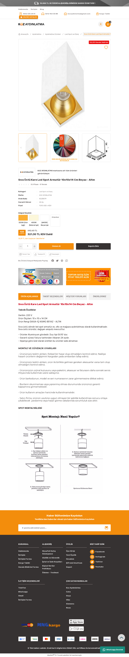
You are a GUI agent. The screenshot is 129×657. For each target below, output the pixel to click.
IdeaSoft (50, 655)
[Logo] (31, 24)
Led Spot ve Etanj (46, 192)
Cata (68, 592)
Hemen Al (56, 246)
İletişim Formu (25, 559)
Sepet (69, 567)
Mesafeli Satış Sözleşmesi (49, 552)
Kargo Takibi (24, 563)
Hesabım (70, 559)
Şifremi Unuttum (74, 563)
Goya (68, 596)
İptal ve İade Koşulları (52, 562)
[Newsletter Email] (64, 527)
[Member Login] (100, 24)
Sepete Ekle (93, 246)
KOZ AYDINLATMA (45, 195)
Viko (68, 600)
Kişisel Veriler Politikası (48, 567)
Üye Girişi (70, 551)
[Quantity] (27, 246)
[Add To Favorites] (106, 47)
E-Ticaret (59, 655)
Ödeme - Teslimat (50, 572)
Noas (68, 608)
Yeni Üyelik (71, 555)
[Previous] (21, 147)
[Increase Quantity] (34, 246)
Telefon (22, 588)
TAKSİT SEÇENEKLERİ (53, 296)
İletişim (21, 555)
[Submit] (106, 527)
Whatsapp (23, 592)
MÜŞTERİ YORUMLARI (76, 296)
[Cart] (108, 24)
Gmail (20, 596)
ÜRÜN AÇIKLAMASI (29, 296)
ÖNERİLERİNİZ (99, 296)
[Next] (108, 147)
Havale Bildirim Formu (28, 567)
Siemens (70, 604)
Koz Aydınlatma (73, 588)
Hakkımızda (23, 551)
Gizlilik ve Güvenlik (50, 558)
